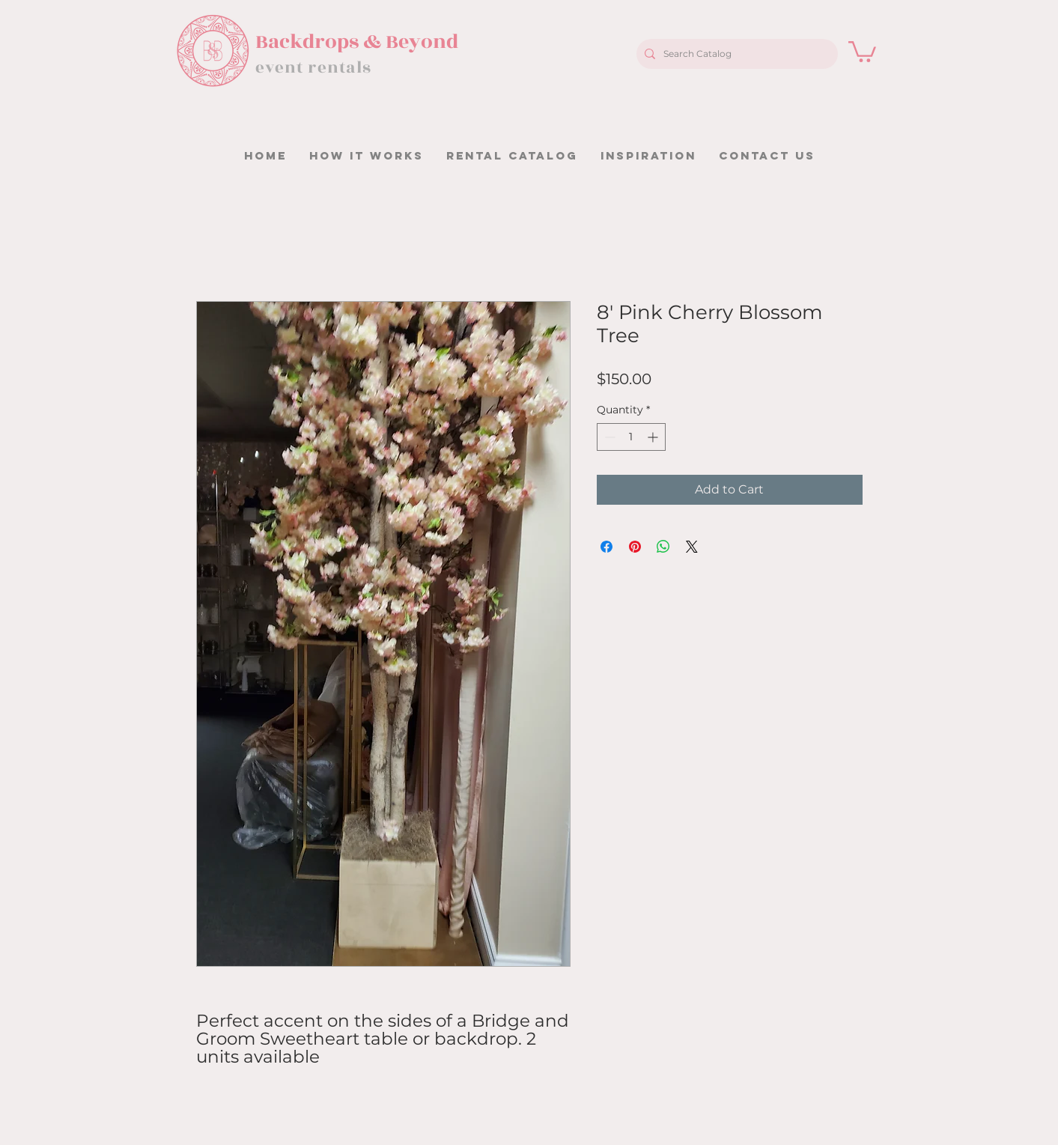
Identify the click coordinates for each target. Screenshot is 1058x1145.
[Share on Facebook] (606, 547)
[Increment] (654, 437)
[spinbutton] (631, 437)
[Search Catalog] (734, 54)
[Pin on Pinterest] (635, 547)
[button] (862, 50)
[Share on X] (692, 547)
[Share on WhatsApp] (663, 547)
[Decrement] (608, 437)
